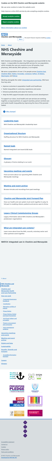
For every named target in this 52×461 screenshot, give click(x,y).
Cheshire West (6, 74)
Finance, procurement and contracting (9, 323)
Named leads (9, 146)
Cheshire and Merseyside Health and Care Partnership (8, 291)
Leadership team (11, 121)
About (10, 45)
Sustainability (6, 346)
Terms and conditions (7, 452)
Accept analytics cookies (11, 16)
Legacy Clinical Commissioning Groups (21, 213)
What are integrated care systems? (19, 228)
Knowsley (20, 74)
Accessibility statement (7, 442)
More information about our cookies (14, 28)
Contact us (4, 444)
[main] (26, 208)
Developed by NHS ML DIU (9, 457)
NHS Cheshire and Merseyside (7, 285)
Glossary (4, 364)
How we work (6, 296)
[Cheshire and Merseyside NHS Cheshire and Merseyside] (11, 35)
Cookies (3, 447)
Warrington (5, 76)
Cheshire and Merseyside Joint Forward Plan (23, 198)
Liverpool (28, 74)
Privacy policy (5, 449)
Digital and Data (7, 343)
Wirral (15, 76)
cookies (48, 38)
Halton (14, 74)
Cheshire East (41, 71)
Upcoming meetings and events (8, 334)
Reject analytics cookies (11, 22)
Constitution (6, 304)
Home (3, 45)
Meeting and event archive (16, 186)
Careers (3, 360)
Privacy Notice (7, 311)
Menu (20, 39)
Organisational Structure (15, 133)
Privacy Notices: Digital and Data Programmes (9, 314)
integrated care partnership (31, 80)
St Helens (41, 74)
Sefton (34, 74)
